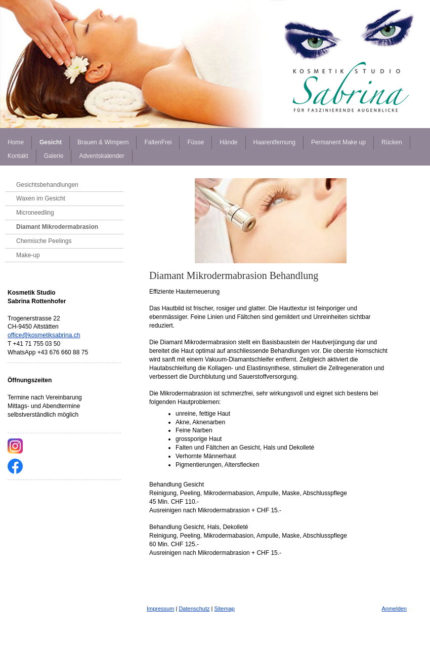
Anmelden (394, 608)
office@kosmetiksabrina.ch (44, 335)
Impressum (160, 608)
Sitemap (224, 608)
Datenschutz (194, 608)
